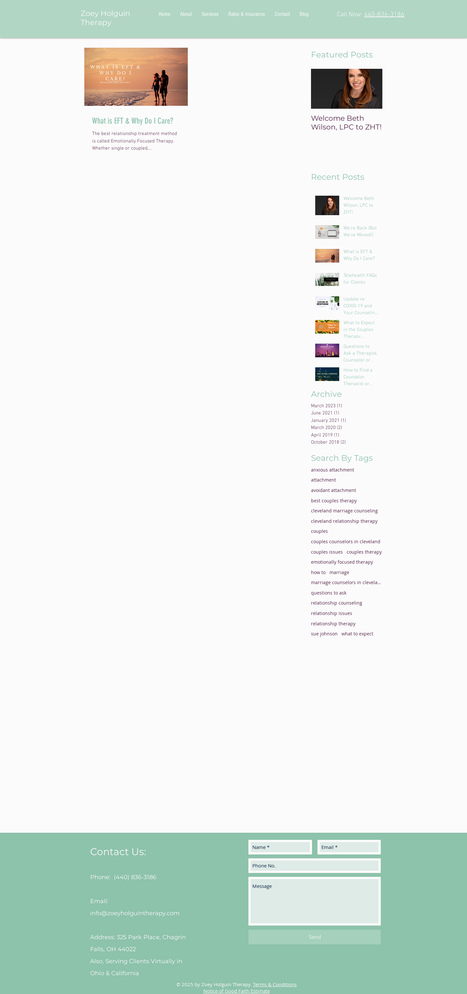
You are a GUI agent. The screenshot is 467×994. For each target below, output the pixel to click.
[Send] (314, 937)
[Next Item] (372, 89)
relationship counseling (336, 603)
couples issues (327, 552)
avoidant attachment (333, 490)
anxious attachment (332, 470)
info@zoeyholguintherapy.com (135, 913)
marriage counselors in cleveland (346, 582)
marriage (339, 572)
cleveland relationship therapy (344, 521)
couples (319, 531)
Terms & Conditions (275, 984)
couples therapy (364, 552)
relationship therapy (333, 623)
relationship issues (331, 613)
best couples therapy (334, 500)
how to (318, 572)
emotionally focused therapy (342, 562)
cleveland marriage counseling (344, 511)
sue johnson (324, 634)
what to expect (357, 634)
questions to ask (328, 593)
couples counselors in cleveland (345, 541)
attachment (323, 480)
